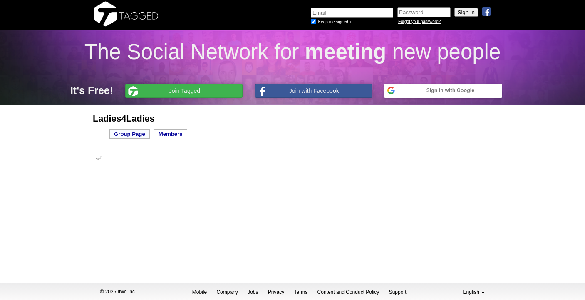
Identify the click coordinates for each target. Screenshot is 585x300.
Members (171, 134)
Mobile (199, 292)
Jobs (253, 292)
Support (398, 292)
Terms (301, 292)
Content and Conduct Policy (348, 292)
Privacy (276, 292)
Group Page (129, 134)
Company (227, 292)
